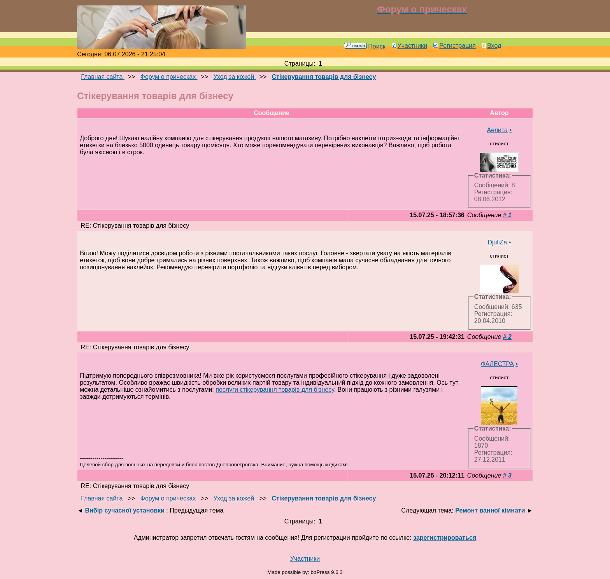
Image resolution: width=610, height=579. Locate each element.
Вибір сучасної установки (124, 510)
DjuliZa (497, 242)
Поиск (364, 46)
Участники (409, 45)
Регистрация (454, 45)
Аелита (497, 130)
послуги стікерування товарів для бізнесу (275, 389)
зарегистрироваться (444, 537)
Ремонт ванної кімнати (490, 510)
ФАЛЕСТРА (497, 364)
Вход (491, 45)
